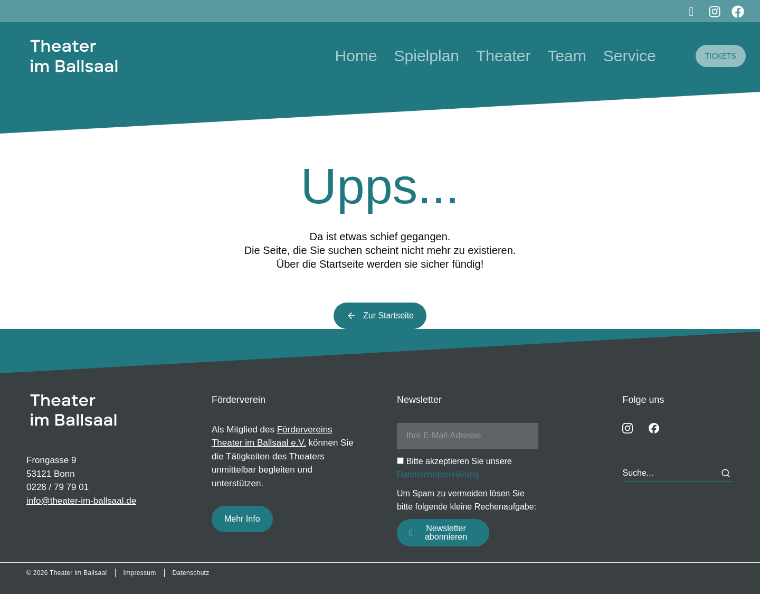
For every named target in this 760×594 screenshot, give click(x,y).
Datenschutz (191, 573)
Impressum (140, 573)
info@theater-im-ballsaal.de (81, 501)
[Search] (726, 473)
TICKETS (720, 56)
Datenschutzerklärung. (439, 474)
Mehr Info (242, 518)
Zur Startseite (380, 315)
